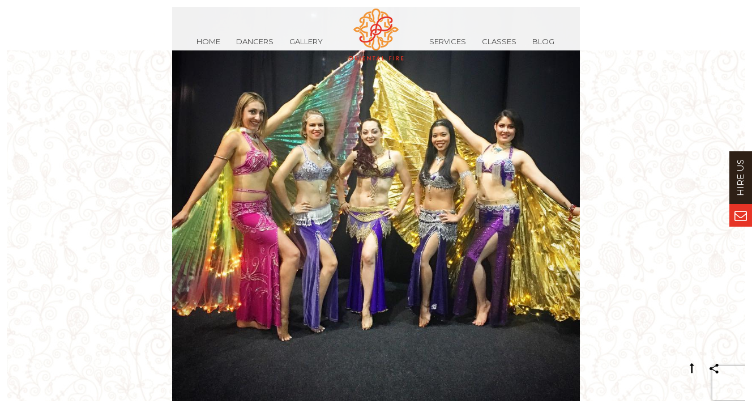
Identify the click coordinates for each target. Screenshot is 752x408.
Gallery (306, 47)
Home (208, 47)
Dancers (255, 47)
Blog (543, 47)
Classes (499, 47)
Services (447, 47)
